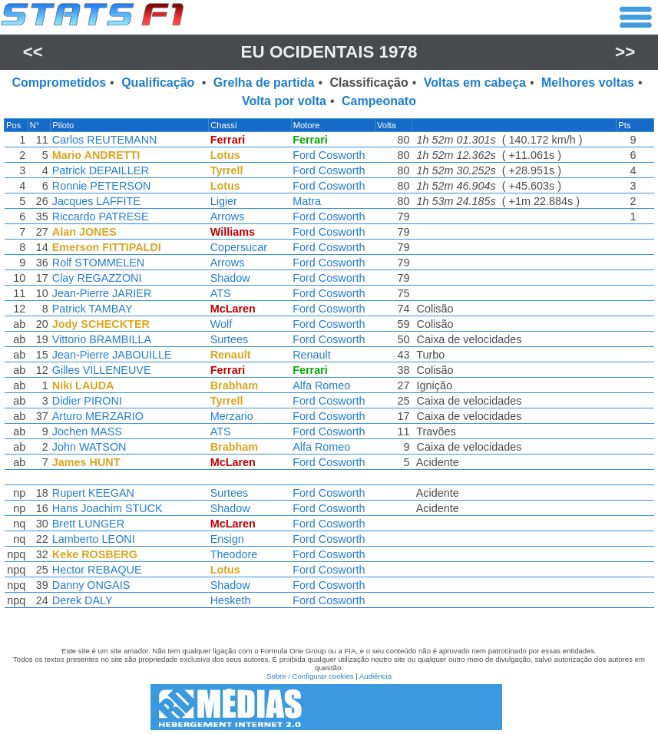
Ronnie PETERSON (102, 186)
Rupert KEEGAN (94, 493)
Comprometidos (59, 82)
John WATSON (90, 447)
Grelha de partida (264, 82)
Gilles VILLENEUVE (102, 370)
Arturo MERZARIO (98, 416)
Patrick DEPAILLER (101, 170)
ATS (220, 293)
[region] (329, 367)
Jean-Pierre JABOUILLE (113, 355)
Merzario (231, 416)
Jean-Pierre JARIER (103, 293)
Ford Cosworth (329, 155)
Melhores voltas (587, 82)
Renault (312, 355)
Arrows (227, 216)
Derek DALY (83, 600)
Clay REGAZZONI (98, 278)
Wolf (221, 324)
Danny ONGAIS (92, 585)
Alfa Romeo (322, 385)
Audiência (375, 676)
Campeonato (379, 100)
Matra (307, 201)
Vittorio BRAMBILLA (102, 339)
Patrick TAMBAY (93, 309)
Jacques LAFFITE (97, 201)
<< (33, 51)
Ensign (227, 539)
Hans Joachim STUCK (108, 508)
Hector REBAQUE (98, 570)
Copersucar (238, 247)
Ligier (223, 201)
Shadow (230, 278)
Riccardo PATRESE (101, 216)
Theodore (234, 554)
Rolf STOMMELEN (99, 262)
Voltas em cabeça (475, 82)
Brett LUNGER (89, 523)
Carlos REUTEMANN (105, 140)
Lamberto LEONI (94, 539)
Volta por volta (284, 100)
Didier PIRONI (88, 401)
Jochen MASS (88, 431)
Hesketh (230, 600)
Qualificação (159, 82)
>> (625, 51)
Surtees (229, 339)
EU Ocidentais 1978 (329, 51)
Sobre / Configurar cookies (310, 676)
